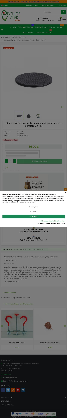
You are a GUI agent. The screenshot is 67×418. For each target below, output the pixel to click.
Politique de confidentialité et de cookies (52, 221)
